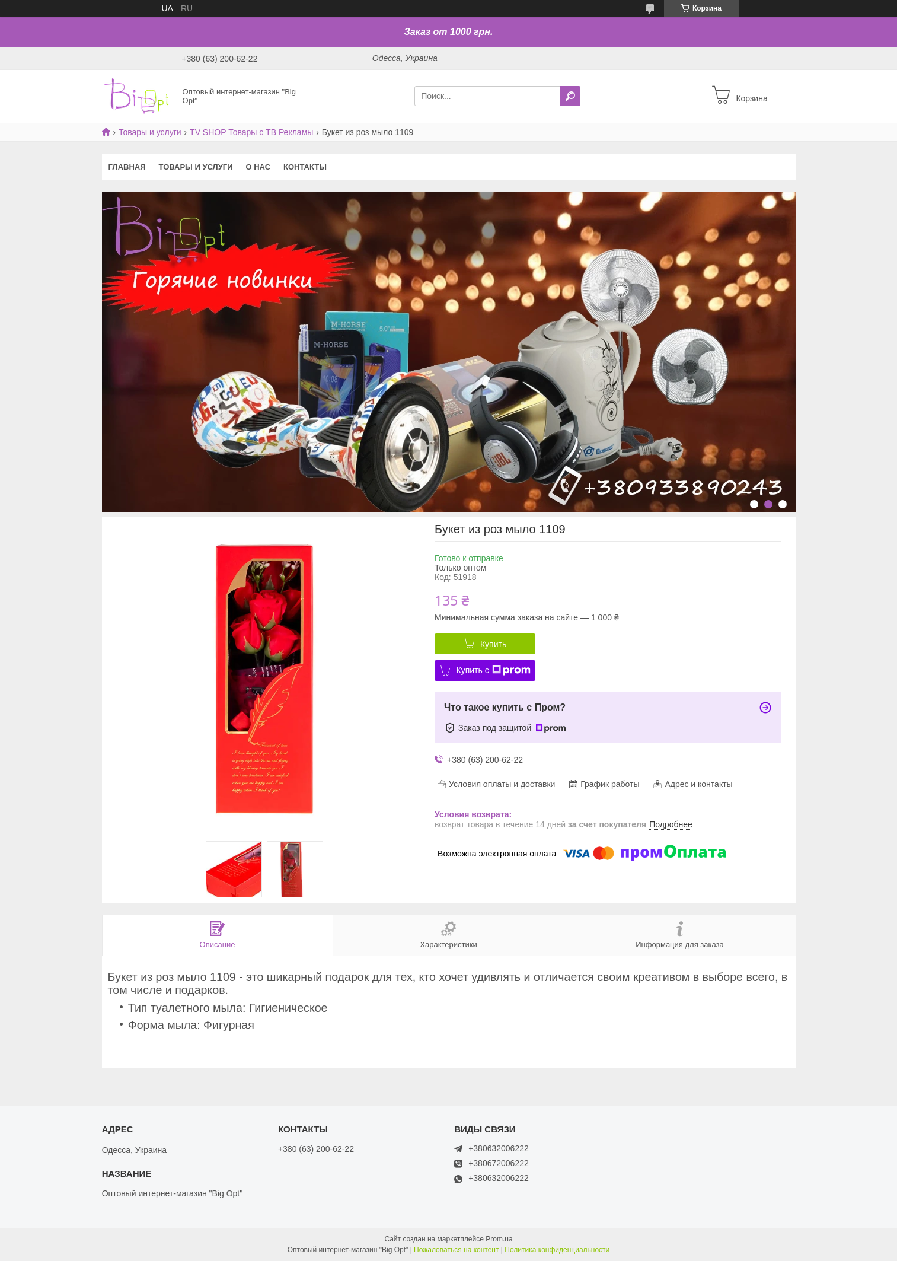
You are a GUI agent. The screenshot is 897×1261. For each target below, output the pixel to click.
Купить (493, 644)
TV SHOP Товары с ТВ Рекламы (251, 132)
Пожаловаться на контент (456, 1250)
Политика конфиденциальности (557, 1250)
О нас (257, 167)
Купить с (493, 670)
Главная (127, 167)
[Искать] (570, 96)
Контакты (305, 167)
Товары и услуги (150, 132)
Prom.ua (499, 1239)
